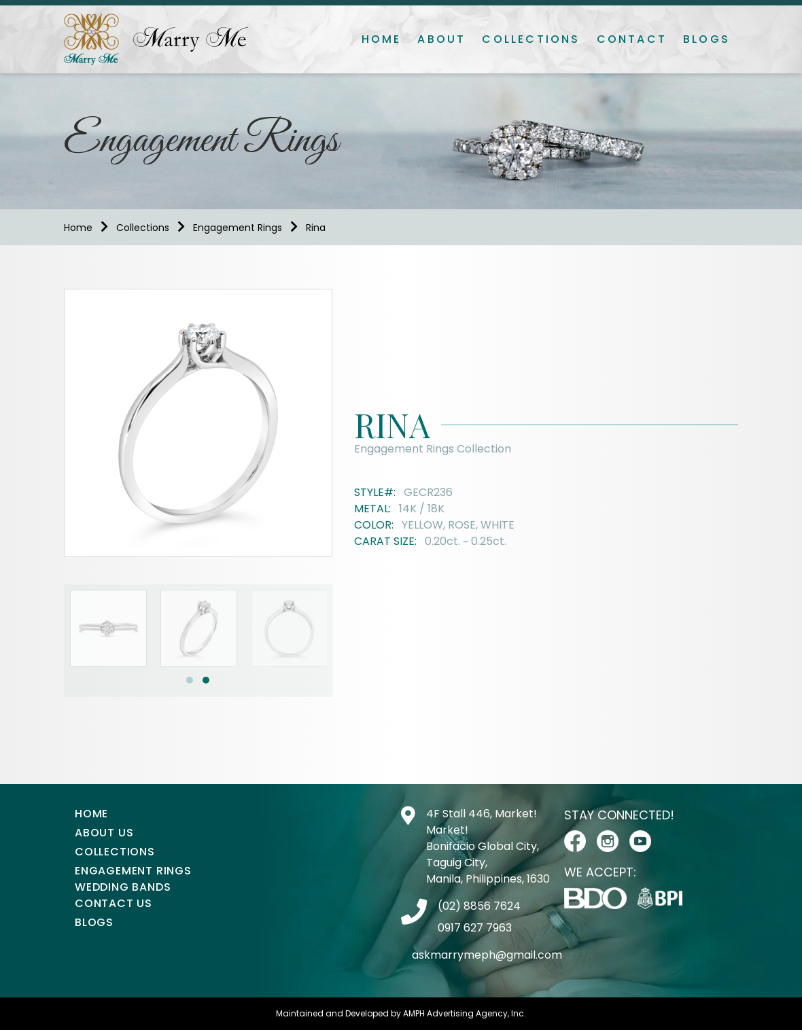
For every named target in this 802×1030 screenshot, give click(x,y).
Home (382, 39)
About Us (104, 832)
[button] (189, 680)
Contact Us (113, 903)
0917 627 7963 (475, 928)
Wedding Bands (123, 887)
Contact (632, 39)
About (441, 39)
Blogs (706, 39)
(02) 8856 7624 (479, 906)
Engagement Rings (237, 227)
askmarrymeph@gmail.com (487, 955)
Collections (531, 39)
